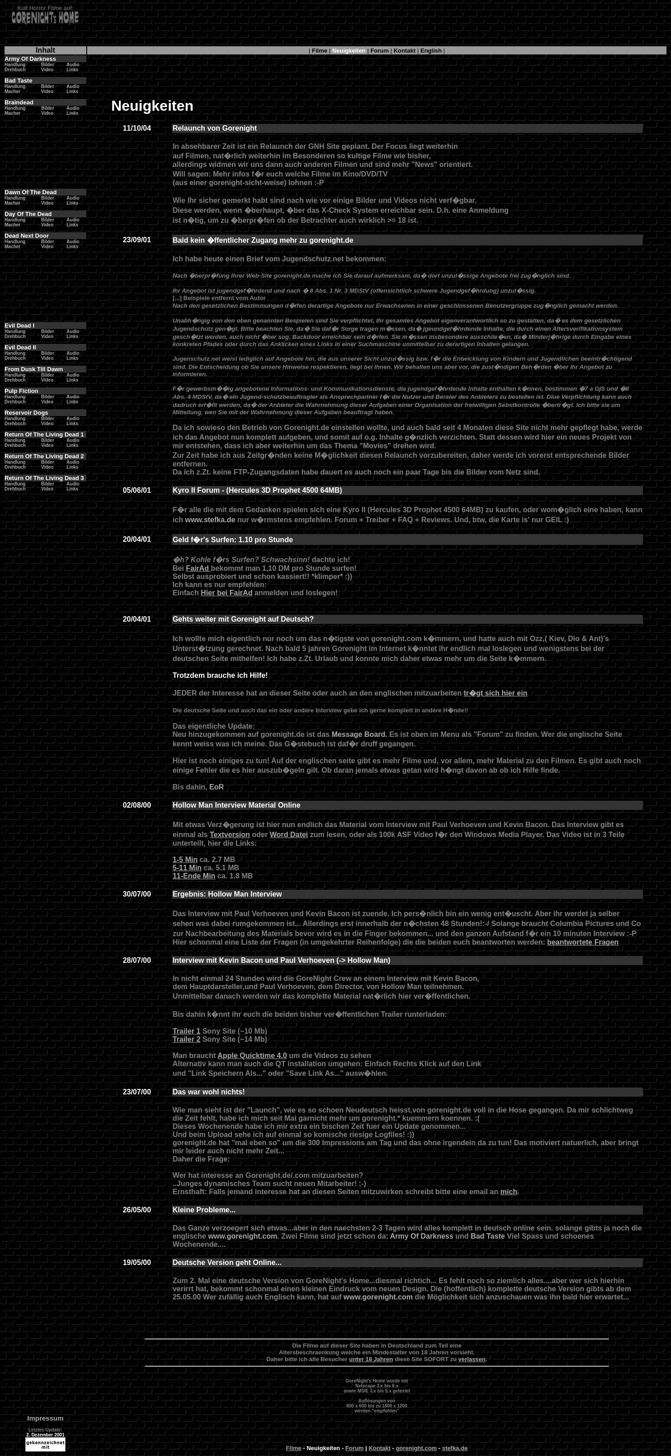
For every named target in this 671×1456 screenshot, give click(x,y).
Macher (12, 91)
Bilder (47, 64)
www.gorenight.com (242, 1236)
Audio (73, 64)
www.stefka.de (211, 520)
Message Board (358, 734)
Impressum (45, 1418)
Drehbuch (15, 69)
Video (47, 69)
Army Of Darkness (422, 1236)
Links (73, 69)
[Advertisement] (377, 25)
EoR (216, 787)
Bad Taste (488, 1236)
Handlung (15, 64)
